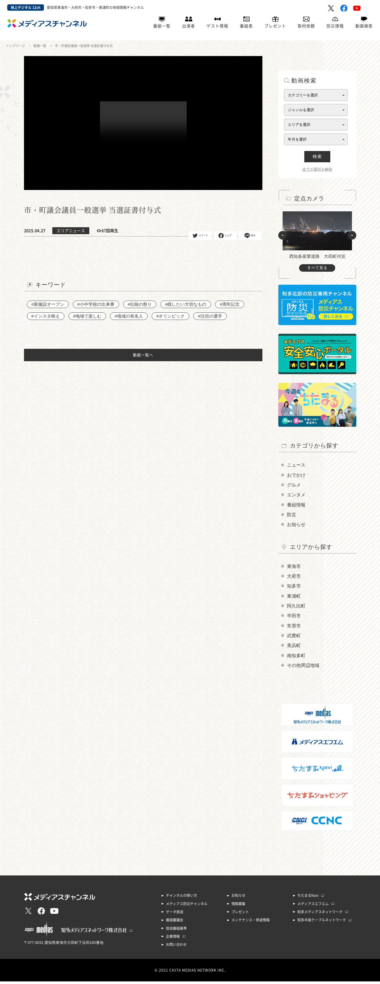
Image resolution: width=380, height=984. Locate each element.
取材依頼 (306, 26)
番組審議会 (174, 923)
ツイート (200, 235)
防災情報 (335, 26)
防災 (291, 515)
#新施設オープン (47, 304)
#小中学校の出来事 (95, 304)
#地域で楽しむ (87, 316)
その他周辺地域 (303, 668)
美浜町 (294, 648)
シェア (225, 235)
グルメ (294, 485)
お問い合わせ (176, 947)
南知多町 (296, 658)
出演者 (188, 26)
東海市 (294, 567)
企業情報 (173, 939)
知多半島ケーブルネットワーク (321, 923)
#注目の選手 (210, 316)
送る (249, 235)
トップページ (15, 45)
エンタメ (296, 495)
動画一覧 (40, 45)
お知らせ (296, 525)
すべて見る (317, 268)
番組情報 (296, 505)
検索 (317, 156)
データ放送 (174, 915)
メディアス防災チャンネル (186, 907)
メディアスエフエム (313, 907)
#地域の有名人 (129, 316)
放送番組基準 (176, 931)
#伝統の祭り (140, 304)
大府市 (294, 577)
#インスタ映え (45, 316)
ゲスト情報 (217, 26)
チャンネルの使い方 (181, 899)
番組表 (246, 26)
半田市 (294, 618)
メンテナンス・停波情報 (250, 923)
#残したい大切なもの (186, 304)
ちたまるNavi (307, 899)
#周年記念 (230, 304)
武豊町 (294, 638)
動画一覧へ (143, 355)
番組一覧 (161, 26)
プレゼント (275, 26)
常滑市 (294, 628)
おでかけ (296, 475)
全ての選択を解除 (317, 169)
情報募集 (238, 907)
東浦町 (294, 597)
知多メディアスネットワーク (319, 915)
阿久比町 (296, 607)
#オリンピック (171, 316)
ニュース (296, 465)
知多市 (294, 587)
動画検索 (364, 26)
